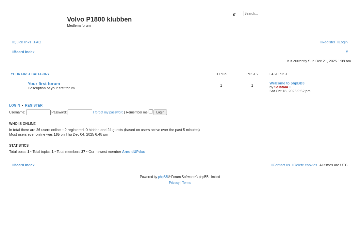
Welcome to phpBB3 (287, 83)
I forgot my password (108, 112)
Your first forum (44, 83)
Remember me (139, 112)
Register (34, 105)
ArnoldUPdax (133, 152)
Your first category (30, 74)
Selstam (281, 87)
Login (14, 105)
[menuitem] (37, 42)
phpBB (163, 177)
